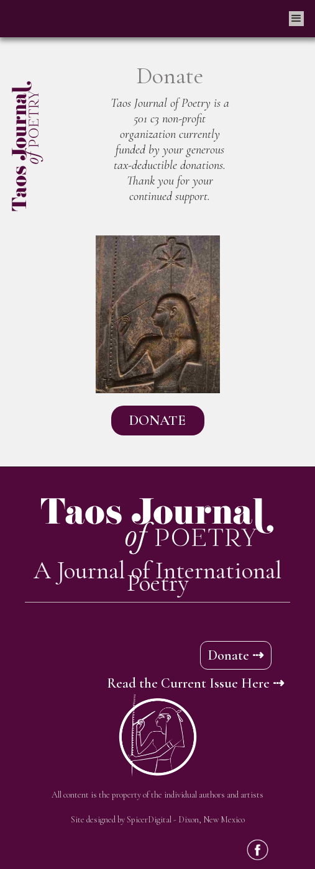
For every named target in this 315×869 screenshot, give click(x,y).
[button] (296, 18)
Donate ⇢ (235, 655)
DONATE (157, 420)
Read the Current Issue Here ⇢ (195, 683)
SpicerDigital (149, 819)
